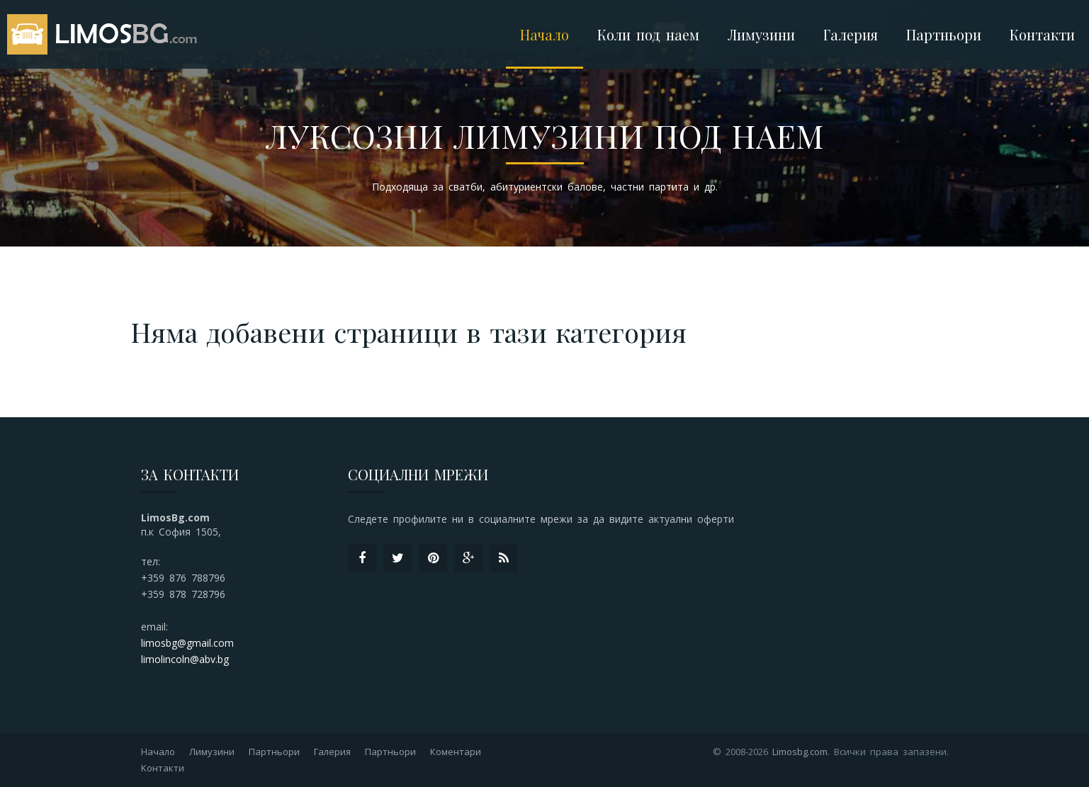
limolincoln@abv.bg (185, 659)
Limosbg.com (800, 751)
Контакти (1042, 34)
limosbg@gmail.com (187, 643)
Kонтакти (162, 767)
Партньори (943, 34)
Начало (544, 34)
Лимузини (212, 751)
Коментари (455, 751)
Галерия (850, 34)
